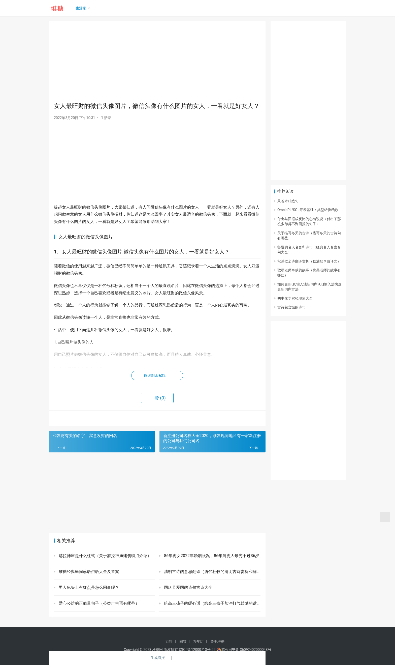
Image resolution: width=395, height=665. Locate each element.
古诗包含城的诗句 (291, 307)
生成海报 (154, 657)
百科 (169, 642)
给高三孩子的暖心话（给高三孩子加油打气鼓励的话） (211, 603)
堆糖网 (157, 650)
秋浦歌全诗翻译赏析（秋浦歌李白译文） (309, 261)
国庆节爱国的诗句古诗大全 (187, 587)
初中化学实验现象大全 (295, 298)
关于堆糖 (217, 642)
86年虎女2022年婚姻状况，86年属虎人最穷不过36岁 (211, 555)
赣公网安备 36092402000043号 (243, 650)
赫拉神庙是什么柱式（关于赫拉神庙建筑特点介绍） (104, 555)
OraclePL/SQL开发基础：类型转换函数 (307, 210)
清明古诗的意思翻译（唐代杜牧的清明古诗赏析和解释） (211, 571)
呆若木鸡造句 (288, 201)
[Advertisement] (157, 61)
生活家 (82, 8)
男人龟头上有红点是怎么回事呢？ (88, 587)
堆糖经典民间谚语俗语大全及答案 (88, 571)
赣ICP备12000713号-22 (197, 650)
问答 (182, 642)
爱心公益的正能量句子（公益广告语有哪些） (98, 603)
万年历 (198, 642)
